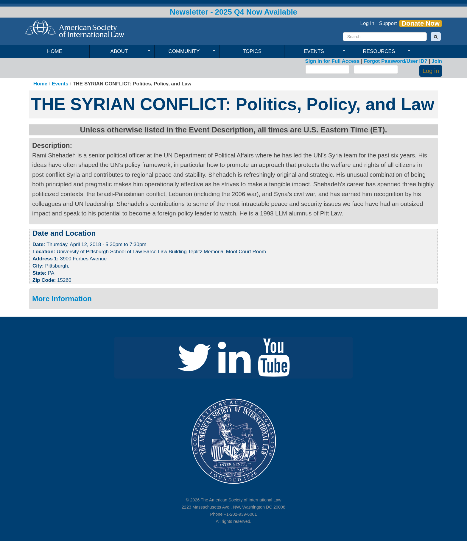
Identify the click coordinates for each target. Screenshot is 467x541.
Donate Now (420, 23)
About (120, 51)
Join (437, 61)
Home (54, 51)
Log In (367, 23)
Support (388, 23)
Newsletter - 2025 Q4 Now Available (233, 12)
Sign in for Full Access (332, 61)
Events (315, 51)
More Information (62, 299)
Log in (430, 71)
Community (185, 51)
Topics (252, 51)
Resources (380, 51)
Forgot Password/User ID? (395, 61)
